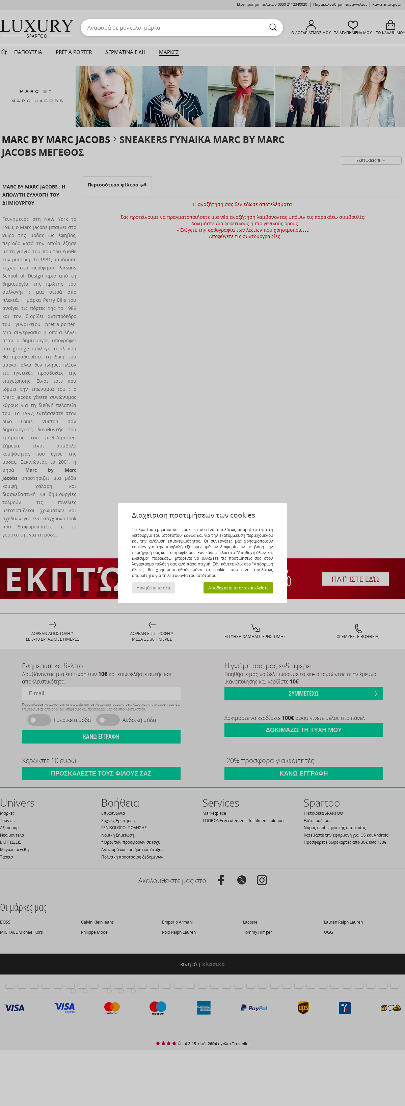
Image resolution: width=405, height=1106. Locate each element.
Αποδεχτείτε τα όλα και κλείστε (238, 587)
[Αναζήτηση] (273, 27)
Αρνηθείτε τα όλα (153, 587)
